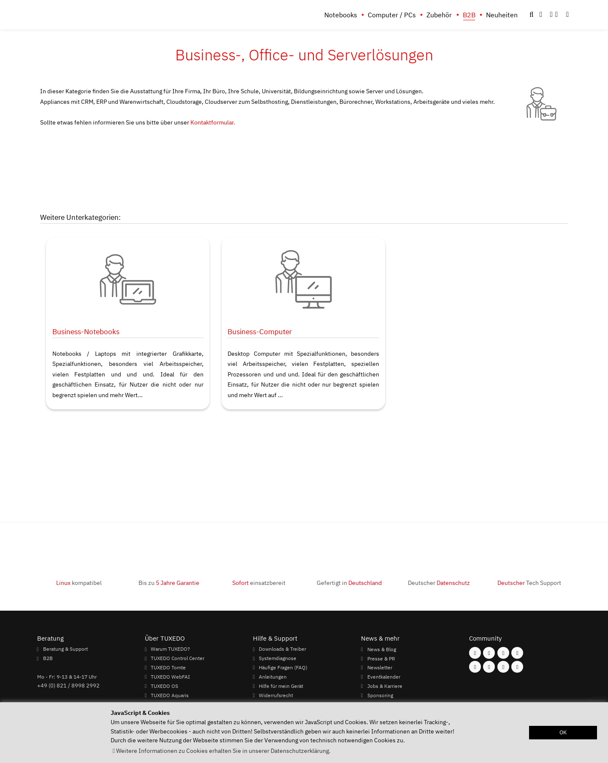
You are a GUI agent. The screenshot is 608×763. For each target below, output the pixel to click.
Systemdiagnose (277, 658)
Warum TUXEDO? (170, 649)
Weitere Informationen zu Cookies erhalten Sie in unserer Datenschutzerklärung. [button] (223, 751)
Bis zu (168, 583)
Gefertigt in (349, 583)
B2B (469, 15)
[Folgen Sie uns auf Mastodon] (503, 653)
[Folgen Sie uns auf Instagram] (489, 653)
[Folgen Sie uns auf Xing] (489, 667)
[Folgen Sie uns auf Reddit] (517, 667)
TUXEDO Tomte (168, 667)
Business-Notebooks (85, 331)
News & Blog (381, 649)
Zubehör (439, 15)
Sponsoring (380, 695)
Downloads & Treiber (282, 649)
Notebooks (340, 15)
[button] (567, 14)
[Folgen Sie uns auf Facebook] (475, 653)
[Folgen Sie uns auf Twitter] (517, 653)
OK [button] (563, 732)
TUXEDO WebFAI (170, 676)
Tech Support (529, 583)
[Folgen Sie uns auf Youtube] (475, 667)
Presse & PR (381, 658)
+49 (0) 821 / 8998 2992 (68, 685)
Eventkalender (383, 676)
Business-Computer (260, 331)
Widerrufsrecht (276, 695)
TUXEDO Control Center (177, 658)
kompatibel (79, 583)
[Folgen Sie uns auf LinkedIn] (503, 667)
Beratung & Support (65, 649)
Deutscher (439, 583)
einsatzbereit (258, 583)
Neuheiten (502, 15)
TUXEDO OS (164, 685)
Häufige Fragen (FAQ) (283, 667)
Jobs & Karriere (384, 685)
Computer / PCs (392, 15)
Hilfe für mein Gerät (281, 685)
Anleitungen (273, 676)
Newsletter (379, 667)
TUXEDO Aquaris (170, 695)
